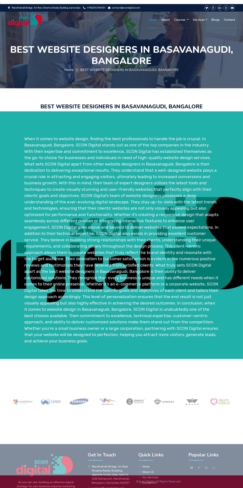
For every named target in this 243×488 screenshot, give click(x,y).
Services (199, 20)
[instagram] (225, 7)
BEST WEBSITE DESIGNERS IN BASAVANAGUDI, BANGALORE (129, 70)
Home (153, 20)
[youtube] (232, 7)
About (165, 20)
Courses (180, 20)
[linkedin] (219, 7)
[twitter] (206, 7)
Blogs (215, 20)
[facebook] (213, 7)
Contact (229, 20)
